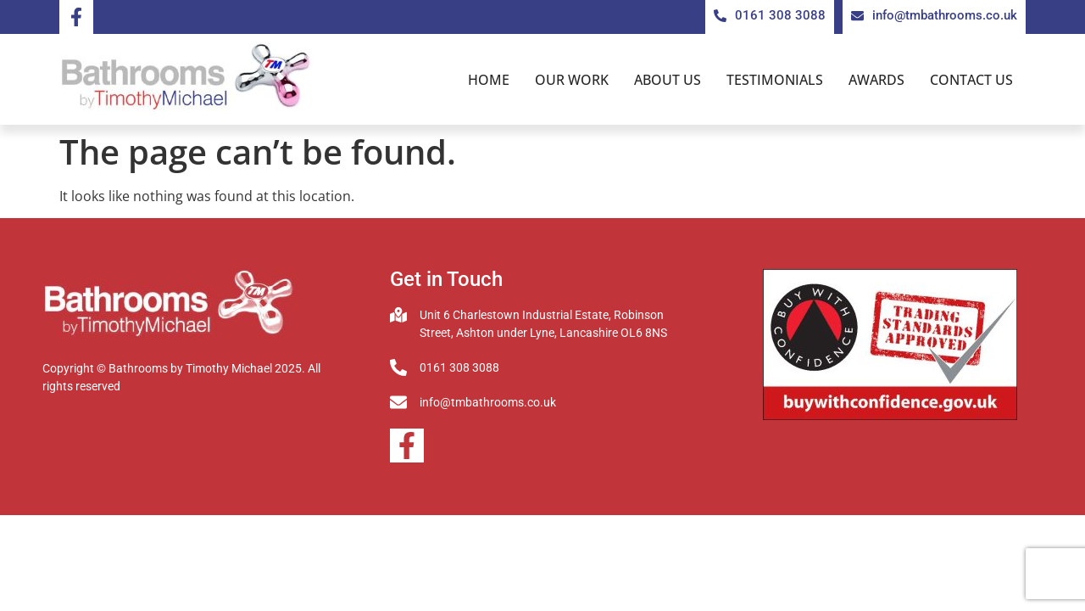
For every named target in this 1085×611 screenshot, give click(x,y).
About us (667, 80)
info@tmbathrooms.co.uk (488, 402)
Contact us (971, 80)
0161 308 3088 (459, 367)
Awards (876, 80)
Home (488, 80)
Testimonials (774, 80)
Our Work (572, 80)
